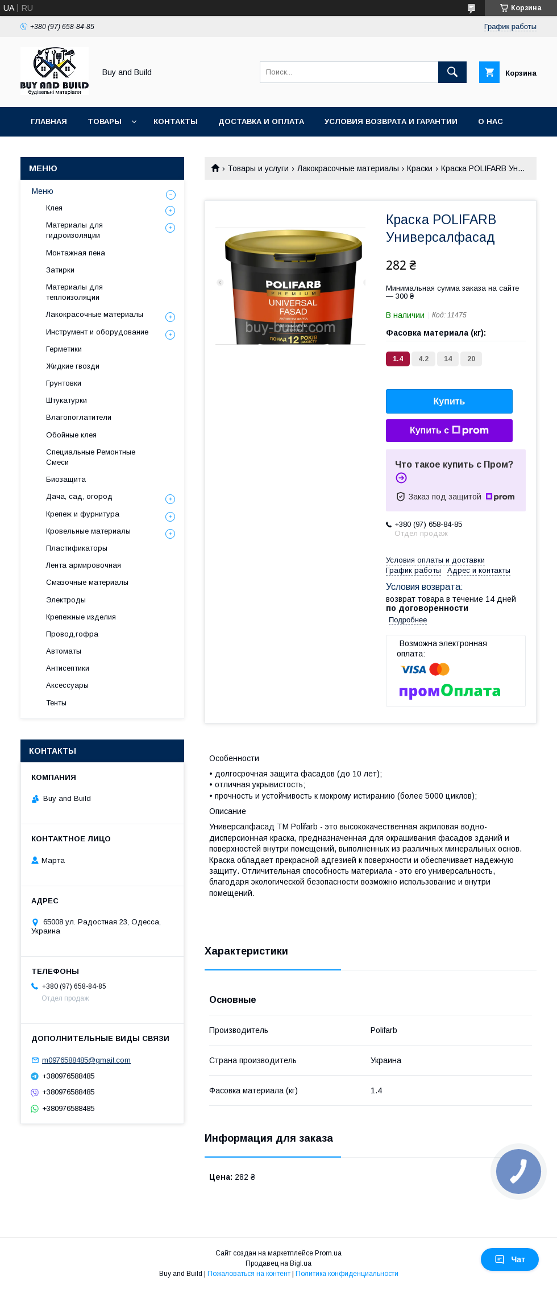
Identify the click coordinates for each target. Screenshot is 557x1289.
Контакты (175, 121)
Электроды (66, 600)
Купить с (449, 430)
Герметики (64, 349)
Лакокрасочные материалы (348, 168)
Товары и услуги (258, 168)
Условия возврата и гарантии (391, 121)
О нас (490, 121)
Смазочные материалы (87, 582)
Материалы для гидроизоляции (74, 230)
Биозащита (66, 479)
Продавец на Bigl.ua (278, 1263)
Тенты (56, 703)
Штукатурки (66, 400)
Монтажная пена (75, 253)
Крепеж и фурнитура (82, 514)
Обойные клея (71, 435)
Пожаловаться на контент (248, 1274)
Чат (509, 1259)
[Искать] (452, 72)
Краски (420, 168)
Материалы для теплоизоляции (74, 292)
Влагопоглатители (78, 417)
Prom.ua (328, 1253)
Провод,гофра (72, 634)
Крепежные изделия (81, 617)
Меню (42, 191)
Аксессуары (67, 685)
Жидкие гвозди (72, 366)
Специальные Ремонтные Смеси (90, 457)
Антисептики (67, 668)
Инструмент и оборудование (97, 332)
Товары (105, 121)
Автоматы (63, 651)
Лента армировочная (83, 565)
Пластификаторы (76, 548)
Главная (49, 121)
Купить (449, 401)
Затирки (60, 270)
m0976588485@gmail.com (86, 1060)
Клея (54, 208)
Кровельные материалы (88, 531)
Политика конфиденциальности (347, 1274)
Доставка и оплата (261, 121)
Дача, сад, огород (79, 496)
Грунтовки (63, 383)
